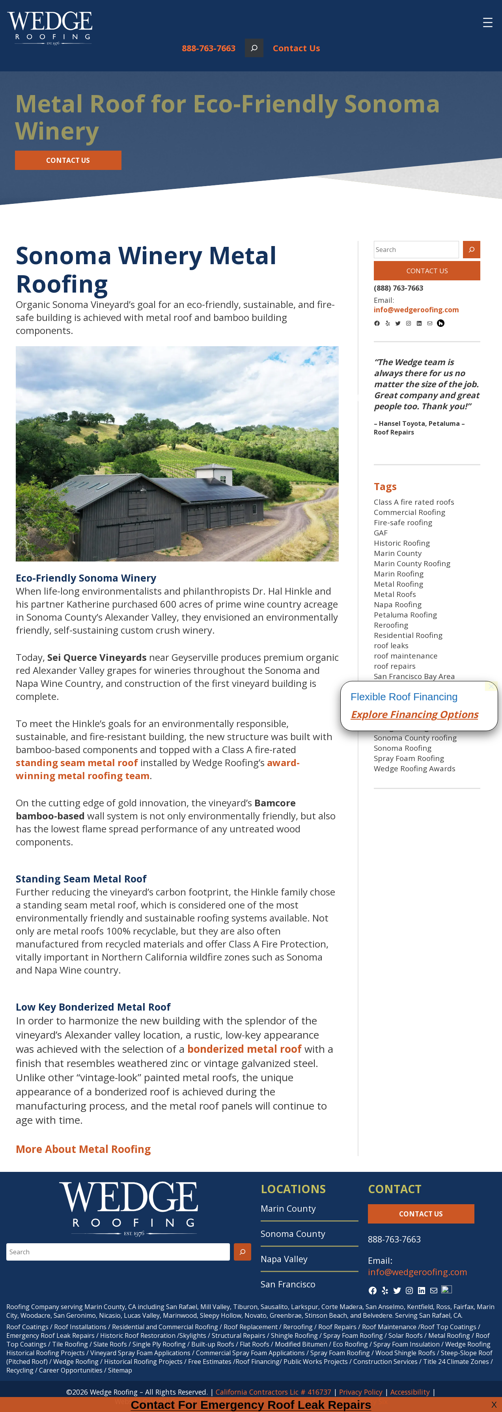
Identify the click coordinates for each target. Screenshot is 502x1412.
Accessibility (410, 1392)
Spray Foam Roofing (353, 1335)
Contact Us (296, 48)
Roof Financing (257, 1361)
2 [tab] (427, 446)
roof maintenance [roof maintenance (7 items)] (406, 656)
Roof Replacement (251, 1326)
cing (427, 1158)
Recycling (20, 1370)
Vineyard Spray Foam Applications (140, 1353)
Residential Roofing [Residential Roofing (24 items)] (408, 635)
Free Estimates (209, 1361)
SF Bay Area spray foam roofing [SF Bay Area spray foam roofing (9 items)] (415, 712)
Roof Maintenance (389, 1326)
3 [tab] (439, 446)
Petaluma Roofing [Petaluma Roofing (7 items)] (405, 615)
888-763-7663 (208, 48)
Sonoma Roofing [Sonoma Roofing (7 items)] (402, 748)
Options (457, 1158)
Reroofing (298, 1326)
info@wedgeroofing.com (417, 1272)
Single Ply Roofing (159, 1344)
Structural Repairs (238, 1335)
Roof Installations (80, 1326)
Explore (369, 1158)
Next (491, 398)
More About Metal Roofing (83, 1149)
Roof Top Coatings (448, 1326)
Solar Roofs (406, 1335)
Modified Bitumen (301, 1344)
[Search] (471, 249)
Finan (402, 1158)
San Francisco (288, 1284)
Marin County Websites (263, 1401)
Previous (363, 398)
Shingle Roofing (294, 1335)
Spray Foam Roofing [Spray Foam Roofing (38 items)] (409, 758)
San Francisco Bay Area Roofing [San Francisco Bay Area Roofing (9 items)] (414, 681)
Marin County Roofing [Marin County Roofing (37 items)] (412, 563)
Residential (128, 1326)
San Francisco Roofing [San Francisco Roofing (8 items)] (412, 697)
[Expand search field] (254, 48)
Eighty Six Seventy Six (352, 1401)
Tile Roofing (70, 1344)
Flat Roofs (254, 1344)
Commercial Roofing (188, 1326)
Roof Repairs (337, 1326)
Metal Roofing (450, 1335)
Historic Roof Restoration (137, 1335)
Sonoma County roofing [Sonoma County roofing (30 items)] (415, 738)
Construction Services (385, 1361)
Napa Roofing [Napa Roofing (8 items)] (398, 604)
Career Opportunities (71, 1370)
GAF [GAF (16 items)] (381, 533)
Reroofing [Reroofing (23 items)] (391, 625)
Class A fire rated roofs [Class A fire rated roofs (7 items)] (414, 502)
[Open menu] (488, 22)
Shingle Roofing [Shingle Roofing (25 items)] (401, 727)
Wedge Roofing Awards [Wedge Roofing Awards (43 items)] (414, 768)
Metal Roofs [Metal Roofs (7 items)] (395, 594)
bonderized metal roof (244, 1049)
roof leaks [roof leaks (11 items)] (391, 645)
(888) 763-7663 (398, 288)
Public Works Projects (316, 1361)
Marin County (288, 1208)
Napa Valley (284, 1259)
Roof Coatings (27, 1326)
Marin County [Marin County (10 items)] (398, 553)
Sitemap (120, 1370)
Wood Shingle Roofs (405, 1353)
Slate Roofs (110, 1344)
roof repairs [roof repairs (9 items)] (395, 666)
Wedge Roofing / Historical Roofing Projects (118, 1361)
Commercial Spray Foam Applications (250, 1353)
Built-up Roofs (212, 1344)
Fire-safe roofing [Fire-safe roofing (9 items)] (403, 522)
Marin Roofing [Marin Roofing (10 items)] (399, 574)
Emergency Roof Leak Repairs (50, 1335)
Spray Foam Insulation (406, 1344)
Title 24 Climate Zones (456, 1361)
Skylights (192, 1335)
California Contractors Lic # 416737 (273, 1392)
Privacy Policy (361, 1392)
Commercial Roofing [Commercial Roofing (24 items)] (409, 512)
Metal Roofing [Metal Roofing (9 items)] (398, 584)
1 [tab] (415, 446)
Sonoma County (293, 1233)
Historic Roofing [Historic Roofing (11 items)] (402, 543)
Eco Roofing (350, 1344)
